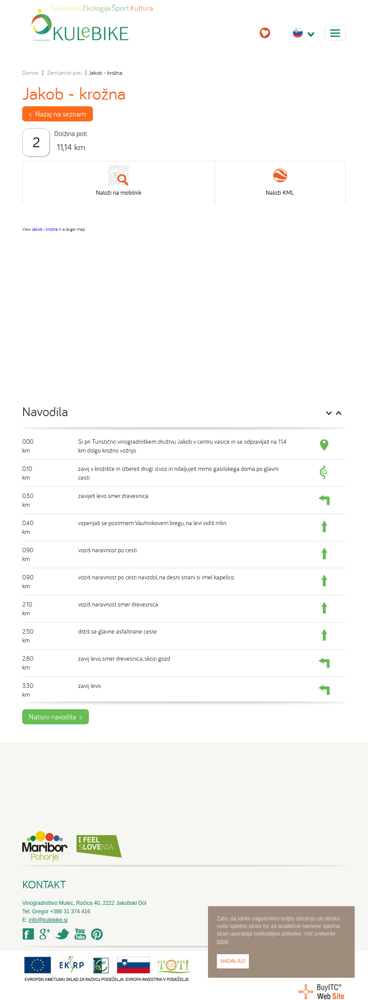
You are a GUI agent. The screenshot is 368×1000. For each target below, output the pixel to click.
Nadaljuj (232, 961)
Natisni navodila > (55, 717)
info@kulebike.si (48, 920)
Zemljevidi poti (64, 72)
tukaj (222, 941)
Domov (30, 72)
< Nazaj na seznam (57, 114)
